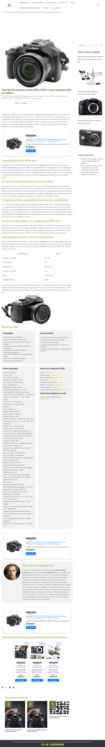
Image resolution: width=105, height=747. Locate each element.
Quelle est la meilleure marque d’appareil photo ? (58, 717)
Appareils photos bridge (27, 98)
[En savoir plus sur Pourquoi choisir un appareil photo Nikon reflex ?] (15, 714)
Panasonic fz (46, 96)
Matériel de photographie (44, 98)
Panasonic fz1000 (55, 96)
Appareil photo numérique (33, 96)
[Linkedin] (13, 687)
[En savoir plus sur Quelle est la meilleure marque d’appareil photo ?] (59, 707)
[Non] (103, 743)
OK (43, 744)
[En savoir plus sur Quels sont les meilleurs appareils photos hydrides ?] (37, 714)
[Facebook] (2, 687)
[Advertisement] (52, 26)
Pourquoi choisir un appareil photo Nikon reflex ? (13, 730)
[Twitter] (6, 687)
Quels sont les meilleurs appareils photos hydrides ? (37, 730)
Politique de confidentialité (57, 744)
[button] (98, 5)
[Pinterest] (10, 687)
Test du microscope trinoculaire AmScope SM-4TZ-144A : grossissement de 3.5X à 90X (90, 59)
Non (47, 744)
